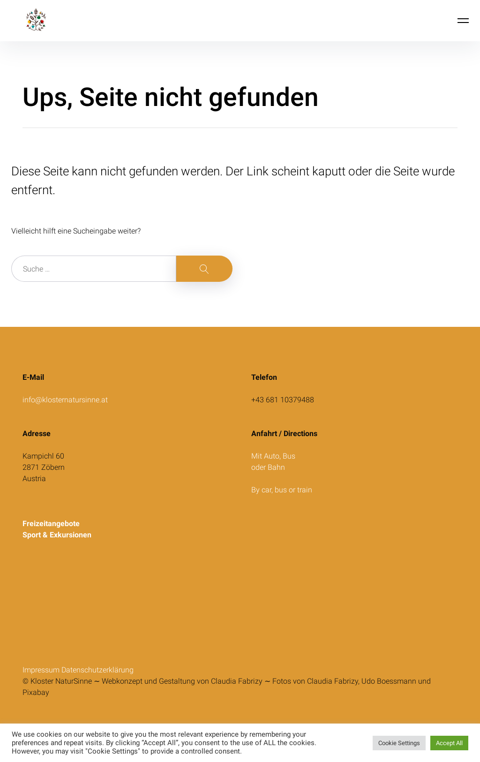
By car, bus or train (282, 489)
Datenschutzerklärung (97, 669)
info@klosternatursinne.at (65, 399)
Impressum (41, 669)
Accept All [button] (449, 743)
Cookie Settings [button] (399, 743)
